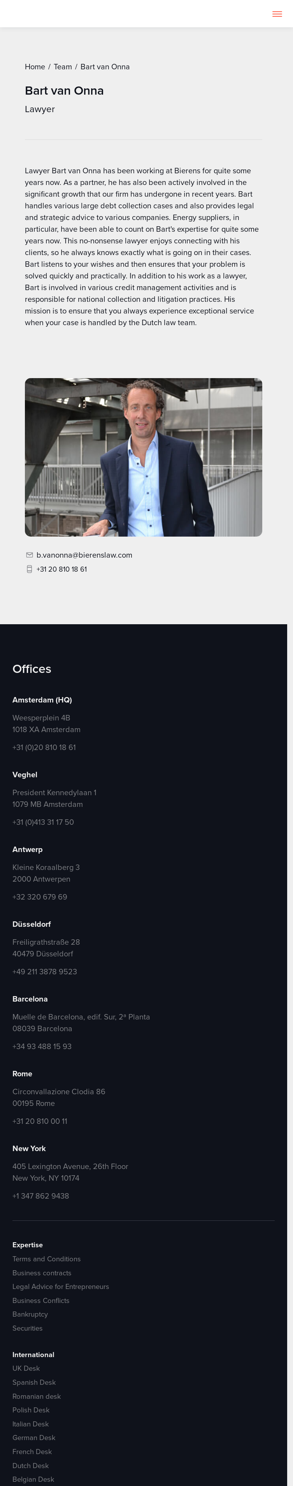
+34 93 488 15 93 (42, 1046)
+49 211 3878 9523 (44, 971)
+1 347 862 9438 (40, 1195)
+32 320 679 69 (39, 896)
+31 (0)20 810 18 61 (44, 747)
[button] (277, 13)
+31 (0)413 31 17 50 (43, 822)
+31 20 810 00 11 (39, 1121)
